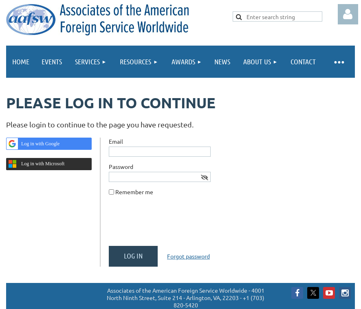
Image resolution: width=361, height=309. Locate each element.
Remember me (134, 191)
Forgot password (188, 256)
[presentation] (171, 224)
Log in (348, 14)
